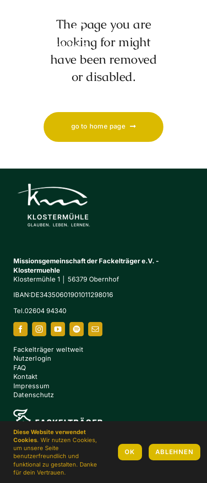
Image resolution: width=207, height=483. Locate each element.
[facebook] (20, 329)
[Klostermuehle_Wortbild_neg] (57, 176)
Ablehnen (174, 451)
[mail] (95, 329)
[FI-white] (57, 412)
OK (130, 451)
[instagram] (39, 329)
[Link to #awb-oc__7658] (185, 35)
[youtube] (58, 329)
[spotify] (76, 329)
